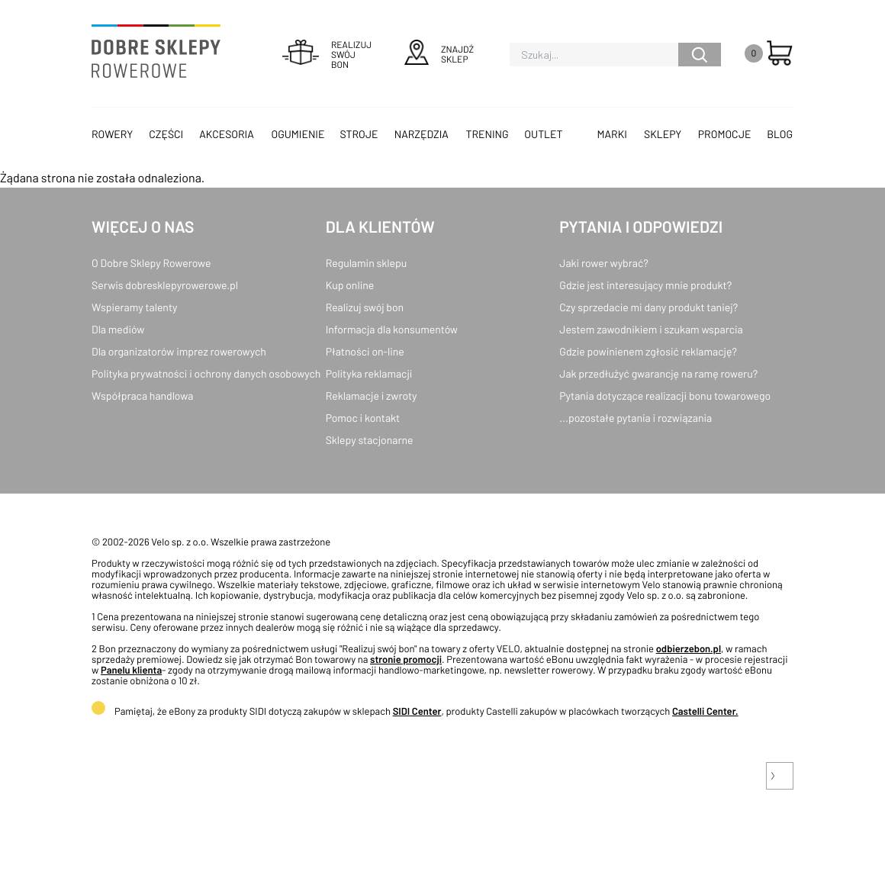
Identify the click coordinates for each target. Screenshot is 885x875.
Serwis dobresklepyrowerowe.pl (165, 284)
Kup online (350, 284)
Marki (612, 133)
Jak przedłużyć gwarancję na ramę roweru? (658, 373)
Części (166, 133)
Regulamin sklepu (366, 262)
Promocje (724, 133)
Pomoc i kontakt (363, 417)
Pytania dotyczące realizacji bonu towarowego (665, 395)
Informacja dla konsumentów (392, 329)
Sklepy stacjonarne (370, 439)
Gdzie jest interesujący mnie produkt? (645, 284)
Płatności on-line (365, 351)
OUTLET (543, 133)
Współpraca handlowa (142, 395)
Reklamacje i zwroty (371, 395)
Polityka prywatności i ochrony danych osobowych (206, 373)
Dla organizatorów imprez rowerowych (179, 351)
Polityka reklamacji (369, 373)
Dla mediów (118, 329)
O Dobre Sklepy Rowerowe (151, 262)
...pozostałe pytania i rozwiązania (635, 417)
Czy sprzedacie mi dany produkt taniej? (648, 307)
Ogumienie (297, 133)
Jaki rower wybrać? (603, 262)
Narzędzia (421, 133)
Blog (780, 133)
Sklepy (662, 133)
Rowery (112, 133)
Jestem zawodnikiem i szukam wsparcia (650, 329)
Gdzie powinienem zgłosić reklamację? (648, 351)
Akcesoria (226, 133)
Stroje (359, 133)
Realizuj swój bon (365, 307)
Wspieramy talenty (134, 307)
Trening (487, 133)
